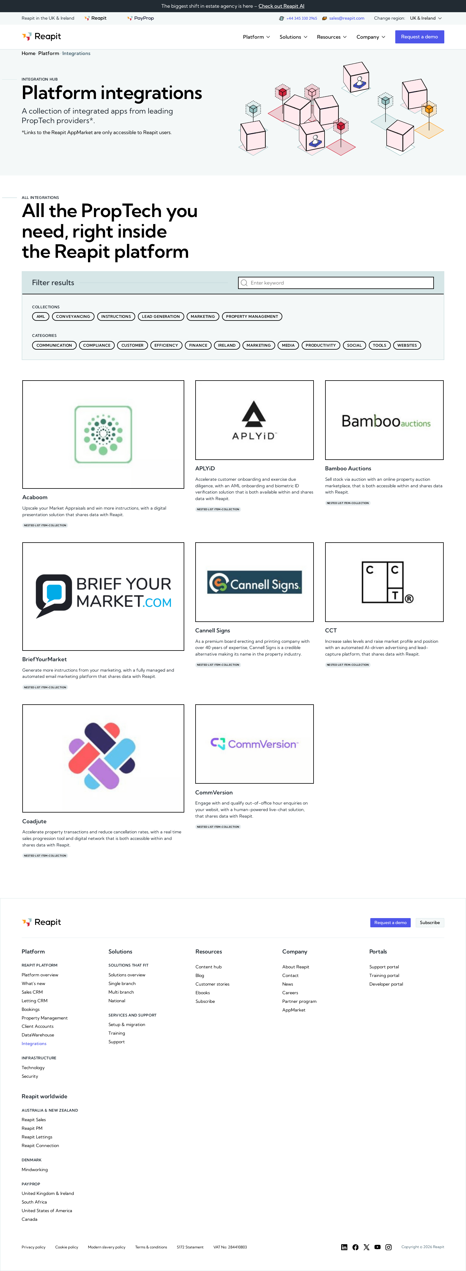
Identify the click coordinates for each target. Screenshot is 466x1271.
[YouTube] (377, 1247)
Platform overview (40, 975)
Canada (29, 1219)
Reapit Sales (34, 1119)
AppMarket (294, 1010)
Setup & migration (126, 1024)
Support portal (384, 967)
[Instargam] (388, 1247)
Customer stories (212, 984)
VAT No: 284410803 (230, 1247)
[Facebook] (355, 1247)
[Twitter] (366, 1247)
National (116, 1000)
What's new (33, 983)
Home (28, 53)
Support (116, 1041)
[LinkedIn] (344, 1247)
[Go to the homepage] (41, 36)
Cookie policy (66, 1247)
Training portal (384, 975)
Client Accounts (37, 1026)
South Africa (34, 1202)
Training (116, 1033)
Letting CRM (35, 1000)
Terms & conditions (151, 1247)
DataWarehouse (38, 1035)
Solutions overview (126, 975)
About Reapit (295, 967)
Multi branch (121, 992)
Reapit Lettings (37, 1137)
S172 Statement (190, 1247)
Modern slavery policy (106, 1247)
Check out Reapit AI (281, 6)
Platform (48, 53)
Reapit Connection (40, 1145)
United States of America (47, 1210)
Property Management (45, 1018)
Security (30, 1076)
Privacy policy (33, 1247)
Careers (290, 992)
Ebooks (203, 992)
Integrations (34, 1043)
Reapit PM (32, 1128)
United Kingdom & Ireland (48, 1193)
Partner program (299, 1001)
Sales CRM (32, 992)
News (287, 984)
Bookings (31, 1009)
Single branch (122, 983)
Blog (200, 975)
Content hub (209, 967)
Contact (290, 975)
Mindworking (35, 1169)
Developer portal (386, 984)
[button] (426, 18)
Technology (33, 1067)
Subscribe (205, 1001)
